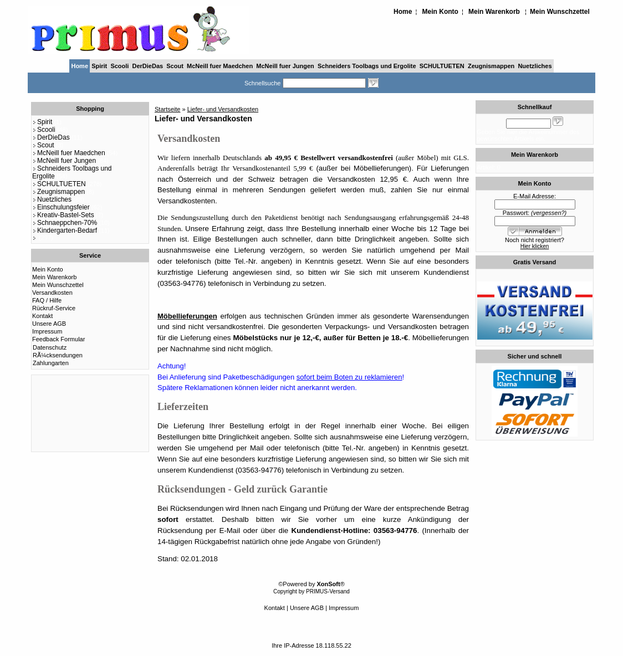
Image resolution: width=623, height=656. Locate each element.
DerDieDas (148, 66)
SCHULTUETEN (442, 66)
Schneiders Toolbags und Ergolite (367, 66)
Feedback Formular (58, 339)
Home (403, 12)
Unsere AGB (49, 323)
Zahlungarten (51, 363)
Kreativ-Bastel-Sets (63, 215)
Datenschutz (50, 347)
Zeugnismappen (491, 66)
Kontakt (42, 315)
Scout (174, 66)
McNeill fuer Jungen (285, 66)
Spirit (99, 66)
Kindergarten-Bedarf (64, 230)
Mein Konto (440, 12)
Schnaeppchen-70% (64, 223)
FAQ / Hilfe (47, 300)
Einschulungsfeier (61, 207)
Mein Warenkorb (494, 12)
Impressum (47, 331)
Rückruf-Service (53, 308)
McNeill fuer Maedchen (220, 66)
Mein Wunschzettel (560, 12)
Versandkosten (52, 292)
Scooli (119, 66)
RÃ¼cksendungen (58, 355)
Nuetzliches (534, 66)
